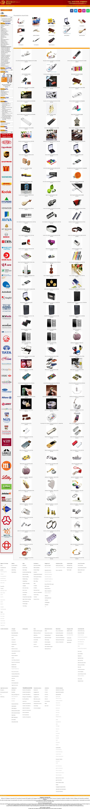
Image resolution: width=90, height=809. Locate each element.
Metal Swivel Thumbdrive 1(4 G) (51, 248)
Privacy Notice (4, 93)
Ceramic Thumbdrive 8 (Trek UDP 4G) (51, 557)
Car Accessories (14, 615)
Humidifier (14, 628)
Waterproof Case (48, 625)
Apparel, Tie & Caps (4, 563)
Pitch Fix (57, 683)
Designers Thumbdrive (67, 25)
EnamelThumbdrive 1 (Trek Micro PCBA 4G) (77, 383)
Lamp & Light (69, 563)
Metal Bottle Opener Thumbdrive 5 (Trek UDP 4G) (51, 396)
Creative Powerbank (59, 614)
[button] (69, 6)
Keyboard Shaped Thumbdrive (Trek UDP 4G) (77, 221)
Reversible (2, 577)
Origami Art (14, 636)
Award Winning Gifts (60, 657)
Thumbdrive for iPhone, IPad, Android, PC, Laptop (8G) (77, 168)
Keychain (79, 630)
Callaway (57, 670)
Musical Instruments (82, 35)
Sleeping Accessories (38, 665)
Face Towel (2, 601)
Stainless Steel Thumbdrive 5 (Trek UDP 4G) (51, 530)
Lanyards (2, 579)
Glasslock (57, 671)
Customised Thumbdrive (82, 617)
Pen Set (35, 622)
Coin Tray (79, 627)
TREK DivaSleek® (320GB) (51, 342)
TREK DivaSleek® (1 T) (77, 329)
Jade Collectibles (59, 719)
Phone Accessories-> (5, 39)
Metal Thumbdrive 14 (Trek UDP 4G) (77, 436)
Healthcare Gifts (59, 563)
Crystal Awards (14, 564)
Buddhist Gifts (69, 612)
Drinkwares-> (3, 28)
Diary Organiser (15, 660)
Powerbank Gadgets (59, 615)
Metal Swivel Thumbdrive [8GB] (77, 114)
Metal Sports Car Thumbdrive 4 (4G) (76, 369)
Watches (13, 647)
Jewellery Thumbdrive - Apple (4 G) (77, 342)
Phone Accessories (48, 610)
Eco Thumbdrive (82, 25)
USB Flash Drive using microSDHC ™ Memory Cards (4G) (6, 118)
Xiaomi (57, 694)
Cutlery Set (14, 620)
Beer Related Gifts (15, 614)
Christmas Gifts (70, 615)
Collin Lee (57, 706)
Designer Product (59, 704)
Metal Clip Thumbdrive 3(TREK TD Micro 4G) (26, 262)
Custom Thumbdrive (52, 25)
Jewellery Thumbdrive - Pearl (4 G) (77, 490)
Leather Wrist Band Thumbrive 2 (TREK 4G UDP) (77, 235)
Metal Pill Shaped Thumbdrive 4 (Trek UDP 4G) (26, 530)
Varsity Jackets (3, 572)
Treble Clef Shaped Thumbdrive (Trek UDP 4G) (51, 208)
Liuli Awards (14, 566)
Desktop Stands (48, 615)
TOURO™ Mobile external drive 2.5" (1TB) (51, 315)
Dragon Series (58, 674)
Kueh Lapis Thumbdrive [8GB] (26, 168)
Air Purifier (14, 612)
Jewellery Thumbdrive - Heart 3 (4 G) (51, 477)
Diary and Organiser (15, 658)
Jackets (2, 567)
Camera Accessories (48, 614)
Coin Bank (13, 618)
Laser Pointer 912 (5, 102)
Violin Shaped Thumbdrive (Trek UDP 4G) (77, 275)
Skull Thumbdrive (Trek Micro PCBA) (51, 356)
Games (13, 623)
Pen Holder (14, 676)
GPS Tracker (47, 579)
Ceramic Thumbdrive (21, 25)
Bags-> (2, 27)
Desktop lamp (69, 564)
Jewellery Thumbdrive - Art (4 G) (77, 477)
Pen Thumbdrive (36, 44)
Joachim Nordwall (59, 711)
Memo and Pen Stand (16, 670)
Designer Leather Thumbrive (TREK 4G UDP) (51, 87)
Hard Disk (21, 35)
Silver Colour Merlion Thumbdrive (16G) (26, 154)
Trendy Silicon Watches (82, 625)
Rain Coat (46, 666)
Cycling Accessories (4, 657)
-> (6, 46)
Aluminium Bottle (37, 564)
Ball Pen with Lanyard (38, 612)
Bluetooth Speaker (48, 576)
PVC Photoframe (81, 620)
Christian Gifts (70, 614)
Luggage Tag (36, 660)
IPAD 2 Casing (58, 661)
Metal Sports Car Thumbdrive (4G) (26, 463)
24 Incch (46, 658)
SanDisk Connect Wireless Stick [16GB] (51, 127)
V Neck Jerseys (3, 596)
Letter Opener (14, 668)
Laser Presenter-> (4, 33)
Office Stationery (14, 674)
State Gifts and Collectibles (61, 726)
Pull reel (79, 638)
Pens (35, 610)
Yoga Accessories (15, 650)
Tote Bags (57, 681)
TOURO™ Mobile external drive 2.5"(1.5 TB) (26, 315)
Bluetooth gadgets (48, 572)
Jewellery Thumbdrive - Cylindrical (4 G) (77, 396)
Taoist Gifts (69, 620)
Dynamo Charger (48, 617)
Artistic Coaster (81, 615)
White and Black (81, 644)
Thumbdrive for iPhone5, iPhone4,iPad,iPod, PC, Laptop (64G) (51, 423)
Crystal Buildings (59, 699)
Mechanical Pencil (37, 614)
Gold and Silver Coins (60, 718)
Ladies (13, 631)
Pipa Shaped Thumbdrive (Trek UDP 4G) (26, 208)
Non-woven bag (25, 580)
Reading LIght (69, 566)
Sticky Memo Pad (15, 678)
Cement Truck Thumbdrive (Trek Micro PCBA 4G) (51, 262)
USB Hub (46, 592)
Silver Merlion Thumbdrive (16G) (26, 302)
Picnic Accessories (15, 641)
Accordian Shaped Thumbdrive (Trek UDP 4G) (77, 208)
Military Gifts (3, 37)
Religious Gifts (70, 610)
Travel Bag (25, 593)
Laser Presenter (81, 563)
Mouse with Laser (81, 567)
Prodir (57, 685)
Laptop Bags (25, 575)
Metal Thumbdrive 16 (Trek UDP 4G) (26, 436)
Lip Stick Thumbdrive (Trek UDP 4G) (26, 369)
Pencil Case (25, 582)
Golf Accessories (15, 625)
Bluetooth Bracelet (48, 569)
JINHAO (57, 673)
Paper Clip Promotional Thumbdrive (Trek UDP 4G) (7, 115)
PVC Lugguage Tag (81, 618)
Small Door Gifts (81, 610)
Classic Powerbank (59, 612)
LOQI (57, 680)
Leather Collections (5, 34)
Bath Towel (3, 599)
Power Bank (58, 610)
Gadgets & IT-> (4, 29)
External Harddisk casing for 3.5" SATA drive (51, 302)
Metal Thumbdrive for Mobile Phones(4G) (77, 423)
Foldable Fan (14, 622)
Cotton (2, 591)
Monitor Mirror (47, 581)
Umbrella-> (3, 64)
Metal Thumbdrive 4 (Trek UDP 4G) (76, 530)
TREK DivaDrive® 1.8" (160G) (26, 329)
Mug (34, 577)
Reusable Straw (36, 582)
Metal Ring (14, 567)
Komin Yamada (59, 713)
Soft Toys (13, 646)
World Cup (2, 660)
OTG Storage (47, 618)
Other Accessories (37, 661)
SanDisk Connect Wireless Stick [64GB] (26, 127)
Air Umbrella (47, 663)
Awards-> (3, 26)
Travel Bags (36, 666)
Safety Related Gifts (15, 644)
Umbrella (47, 653)
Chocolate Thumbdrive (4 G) (26, 423)
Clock (13, 617)
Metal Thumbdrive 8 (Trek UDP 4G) (76, 517)
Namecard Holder (81, 636)
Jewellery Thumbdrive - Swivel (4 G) (26, 503)
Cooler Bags (25, 567)
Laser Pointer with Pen (82, 566)
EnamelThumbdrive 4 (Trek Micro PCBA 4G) (26, 383)
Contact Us (3, 95)
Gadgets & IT (47, 563)
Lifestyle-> (3, 35)
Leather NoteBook (59, 663)
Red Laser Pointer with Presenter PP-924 (6, 85)
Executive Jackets (4, 569)
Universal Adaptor (37, 668)
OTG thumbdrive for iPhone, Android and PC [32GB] (76, 60)
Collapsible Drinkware (38, 571)
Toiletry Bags (25, 591)
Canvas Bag (25, 566)
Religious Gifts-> (4, 42)
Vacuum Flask (36, 588)
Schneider (58, 686)
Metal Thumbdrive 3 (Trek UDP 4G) (26, 544)
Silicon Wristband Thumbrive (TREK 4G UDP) (51, 168)
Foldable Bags (25, 574)
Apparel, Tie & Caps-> (5, 25)
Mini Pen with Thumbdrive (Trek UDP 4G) (77, 262)
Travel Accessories (37, 653)
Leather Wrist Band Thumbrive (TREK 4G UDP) (51, 235)
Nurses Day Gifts (59, 568)
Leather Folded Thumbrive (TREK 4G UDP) (26, 248)
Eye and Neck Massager (49, 578)
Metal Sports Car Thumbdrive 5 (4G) (51, 369)
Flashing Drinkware (37, 572)
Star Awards (14, 569)
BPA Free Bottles (37, 566)
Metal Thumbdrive (67, 35)
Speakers (46, 586)
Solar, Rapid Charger (48, 623)
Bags (24, 563)
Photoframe (58, 666)
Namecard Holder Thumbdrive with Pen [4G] (26, 356)
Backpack (24, 564)
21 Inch (46, 657)
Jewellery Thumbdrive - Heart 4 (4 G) (26, 409)
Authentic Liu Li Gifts (60, 655)
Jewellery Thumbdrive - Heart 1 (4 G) (76, 409)
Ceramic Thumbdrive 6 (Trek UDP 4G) (77, 557)
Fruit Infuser (36, 574)
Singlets (2, 594)
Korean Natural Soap (60, 721)
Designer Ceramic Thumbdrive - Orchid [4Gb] (51, 60)
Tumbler (35, 586)
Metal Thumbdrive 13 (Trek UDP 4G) (26, 450)
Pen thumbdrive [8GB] (26, 74)
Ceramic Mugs (36, 567)
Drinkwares (36, 563)
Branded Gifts (58, 658)
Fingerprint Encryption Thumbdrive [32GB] (51, 74)
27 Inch (46, 660)
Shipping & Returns (5, 91)
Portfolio (13, 663)
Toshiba (57, 689)
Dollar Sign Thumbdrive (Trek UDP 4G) (6, 112)
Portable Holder (48, 622)
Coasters (35, 569)
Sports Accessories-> (5, 44)
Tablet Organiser (26, 590)
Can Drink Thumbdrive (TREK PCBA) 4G (6, 110)
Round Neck (3, 589)
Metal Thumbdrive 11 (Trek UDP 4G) (77, 450)
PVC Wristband (80, 622)
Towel (2, 598)
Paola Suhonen (58, 716)
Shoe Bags (24, 585)
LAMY (57, 676)
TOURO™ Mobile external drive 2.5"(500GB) (77, 315)
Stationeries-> (4, 45)
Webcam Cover (80, 648)
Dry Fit (2, 587)
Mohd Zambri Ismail (60, 714)
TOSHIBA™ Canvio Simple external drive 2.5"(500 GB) (76, 302)
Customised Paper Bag (27, 569)
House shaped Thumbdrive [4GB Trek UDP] (77, 127)
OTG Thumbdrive (21, 44)
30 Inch (46, 661)
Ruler (79, 623)
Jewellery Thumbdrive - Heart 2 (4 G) (51, 490)
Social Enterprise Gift (82, 643)
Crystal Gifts (58, 696)
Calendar (13, 657)
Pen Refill (35, 620)
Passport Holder (37, 663)
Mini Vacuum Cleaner (16, 671)
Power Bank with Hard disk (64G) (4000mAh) (26, 275)
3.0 (45, 594)
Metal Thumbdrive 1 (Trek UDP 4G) (76, 544)
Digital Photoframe (15, 639)
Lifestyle (13, 610)
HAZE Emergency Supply (60, 566)
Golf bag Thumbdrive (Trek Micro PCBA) (77, 356)
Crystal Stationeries (59, 702)
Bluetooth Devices (48, 568)
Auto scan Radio (48, 564)
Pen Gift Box (36, 618)
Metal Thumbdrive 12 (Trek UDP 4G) (51, 450)
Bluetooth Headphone (49, 574)
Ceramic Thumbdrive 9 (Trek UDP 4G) (26, 557)
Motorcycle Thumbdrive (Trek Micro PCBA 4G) (51, 141)
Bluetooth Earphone (48, 571)
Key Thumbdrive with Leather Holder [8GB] (77, 87)
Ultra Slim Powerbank (60, 617)
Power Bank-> (3, 40)
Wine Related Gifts (15, 649)
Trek (57, 691)
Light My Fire (58, 678)
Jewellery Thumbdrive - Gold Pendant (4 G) (26, 490)
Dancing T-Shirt (4, 582)
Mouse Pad (58, 665)
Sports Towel (3, 606)
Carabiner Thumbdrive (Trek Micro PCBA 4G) (77, 141)
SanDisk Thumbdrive (52, 44)
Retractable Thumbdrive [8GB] (76, 74)
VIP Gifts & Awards (59, 653)
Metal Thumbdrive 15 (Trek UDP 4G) (51, 436)
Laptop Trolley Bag (26, 577)
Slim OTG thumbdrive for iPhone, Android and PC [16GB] (26, 60)
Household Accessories (16, 626)
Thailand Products (59, 727)
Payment (2, 90)
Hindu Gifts (69, 617)
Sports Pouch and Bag (27, 588)
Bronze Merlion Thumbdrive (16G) (51, 154)
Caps (1, 564)
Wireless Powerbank (59, 620)
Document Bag (25, 571)
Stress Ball (80, 646)
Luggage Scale (36, 658)
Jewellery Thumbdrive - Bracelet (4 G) (51, 409)
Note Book (13, 661)
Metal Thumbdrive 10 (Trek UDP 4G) (26, 517)
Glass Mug (36, 575)
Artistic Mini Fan (81, 612)
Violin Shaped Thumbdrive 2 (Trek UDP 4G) (51, 275)
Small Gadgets (80, 641)
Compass (2, 655)
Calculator (13, 655)
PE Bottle (35, 580)
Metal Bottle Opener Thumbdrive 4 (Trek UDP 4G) (26, 396)
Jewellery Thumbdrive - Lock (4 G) (52, 503)
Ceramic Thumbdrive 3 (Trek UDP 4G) (6, 104)
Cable (46, 612)
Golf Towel (2, 602)
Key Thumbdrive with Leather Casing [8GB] (26, 87)
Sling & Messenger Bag (27, 586)
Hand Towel (3, 604)
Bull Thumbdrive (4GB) (51, 114)
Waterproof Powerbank (60, 618)
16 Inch (46, 655)
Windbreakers (3, 574)
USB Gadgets (47, 591)
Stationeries (14, 653)
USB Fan (46, 589)
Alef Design (58, 660)
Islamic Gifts (69, 619)
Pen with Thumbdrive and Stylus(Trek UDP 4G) (51, 181)
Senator (57, 688)
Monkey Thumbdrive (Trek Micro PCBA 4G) (26, 141)
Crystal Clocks (58, 701)
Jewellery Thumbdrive (36, 35)
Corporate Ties (3, 566)
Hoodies (2, 571)
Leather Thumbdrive (52, 35)
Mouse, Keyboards (48, 582)
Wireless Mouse (48, 584)
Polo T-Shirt (3, 584)
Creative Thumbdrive (36, 25)
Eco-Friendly (80, 628)
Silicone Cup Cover (81, 639)
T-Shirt (2, 581)
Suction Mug (36, 585)
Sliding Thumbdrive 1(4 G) (77, 248)
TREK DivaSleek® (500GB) (51, 329)
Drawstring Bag (26, 572)
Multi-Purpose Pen (37, 617)
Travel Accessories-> (5, 63)
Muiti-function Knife (82, 635)
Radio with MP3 (48, 566)
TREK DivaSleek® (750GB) (26, 342)
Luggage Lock (36, 657)
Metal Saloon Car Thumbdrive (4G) (51, 463)
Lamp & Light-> (4, 32)
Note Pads (13, 673)
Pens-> (2, 38)
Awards (13, 563)
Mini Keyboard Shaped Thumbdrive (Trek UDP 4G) (51, 221)
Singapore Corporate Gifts (60, 724)
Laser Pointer (80, 564)
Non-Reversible (3, 575)
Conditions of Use (4, 94)
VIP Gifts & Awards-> (5, 66)
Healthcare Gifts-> (4, 31)
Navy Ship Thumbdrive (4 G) (77, 463)
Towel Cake (3, 607)
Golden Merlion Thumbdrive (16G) (77, 154)
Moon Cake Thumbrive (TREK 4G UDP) (77, 181)
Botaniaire (58, 668)
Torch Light (69, 567)
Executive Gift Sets (15, 665)
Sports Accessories (4, 653)
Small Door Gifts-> (4, 43)
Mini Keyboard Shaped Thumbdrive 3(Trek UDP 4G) (26, 221)
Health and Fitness (59, 564)
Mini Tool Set (80, 633)
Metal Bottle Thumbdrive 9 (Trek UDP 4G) (51, 517)
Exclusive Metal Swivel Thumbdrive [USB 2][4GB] (26, 114)
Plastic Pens (36, 623)
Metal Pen (35, 615)
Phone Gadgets (47, 620)
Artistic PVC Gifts (81, 614)
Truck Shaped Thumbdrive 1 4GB (26, 181)
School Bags (25, 583)
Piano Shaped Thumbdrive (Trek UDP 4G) (26, 235)
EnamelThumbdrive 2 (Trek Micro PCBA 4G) (52, 383)
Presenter (80, 569)
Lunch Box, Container (16, 633)
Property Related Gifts (16, 643)
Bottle (46, 665)
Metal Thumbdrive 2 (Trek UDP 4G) (51, 544)
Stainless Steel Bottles (38, 583)
